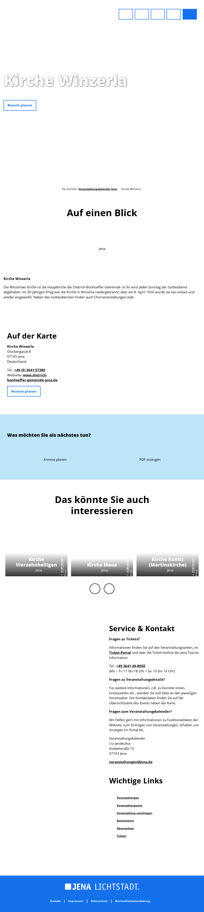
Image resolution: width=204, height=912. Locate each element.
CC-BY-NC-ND (201, 108)
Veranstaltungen (128, 798)
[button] (126, 14)
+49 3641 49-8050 (130, 666)
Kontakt (55, 901)
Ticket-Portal (120, 652)
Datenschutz (99, 901)
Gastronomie (125, 820)
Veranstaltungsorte (129, 805)
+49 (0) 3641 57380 (29, 370)
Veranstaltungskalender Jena (97, 189)
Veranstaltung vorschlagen (134, 813)
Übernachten (125, 828)
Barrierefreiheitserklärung (132, 901)
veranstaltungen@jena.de (131, 762)
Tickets (121, 836)
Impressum (75, 901)
